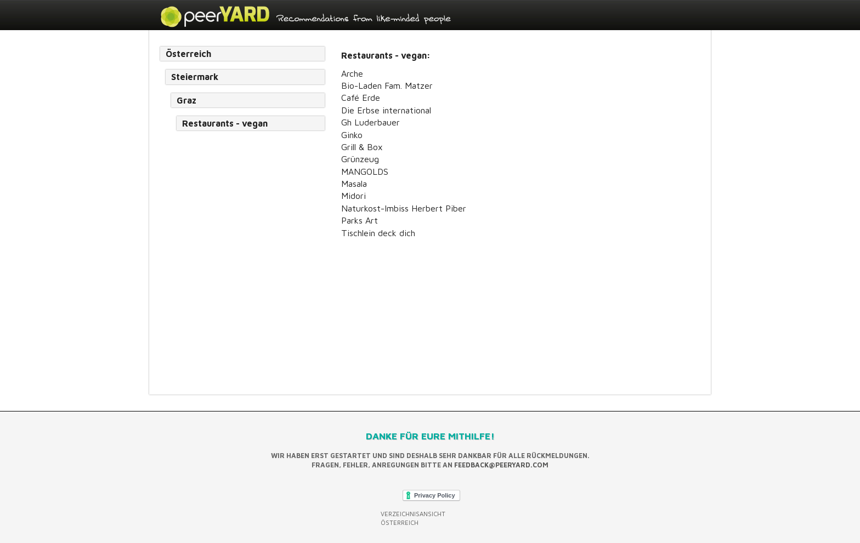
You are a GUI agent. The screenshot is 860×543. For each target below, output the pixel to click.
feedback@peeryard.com (501, 465)
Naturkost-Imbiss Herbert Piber (403, 208)
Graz (186, 100)
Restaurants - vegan (225, 123)
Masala (354, 183)
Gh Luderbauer (370, 122)
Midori (353, 196)
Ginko (352, 135)
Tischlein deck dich (378, 233)
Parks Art (359, 220)
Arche (352, 73)
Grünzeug (360, 159)
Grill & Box (362, 147)
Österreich (188, 54)
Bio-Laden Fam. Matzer (387, 85)
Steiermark (194, 77)
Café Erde (360, 97)
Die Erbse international (386, 110)
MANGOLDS (364, 171)
